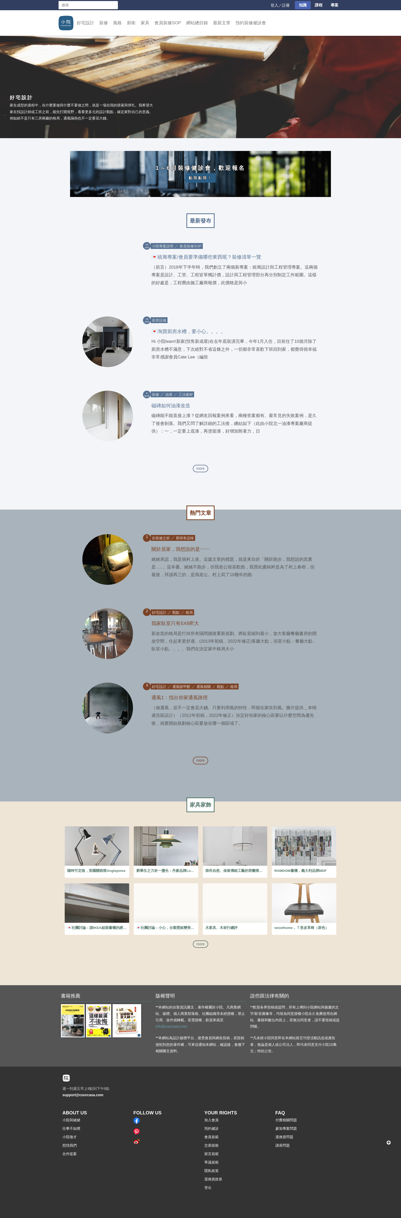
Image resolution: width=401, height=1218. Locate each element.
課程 (318, 5)
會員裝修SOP (167, 22)
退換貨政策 (213, 1179)
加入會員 (211, 1120)
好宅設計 (85, 22)
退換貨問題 (284, 1137)
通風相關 (203, 687)
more (200, 468)
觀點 (176, 612)
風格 (117, 22)
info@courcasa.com (171, 1026)
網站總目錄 (197, 22)
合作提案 (69, 1154)
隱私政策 (211, 1171)
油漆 (168, 394)
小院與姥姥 (71, 1120)
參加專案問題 (286, 1128)
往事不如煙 (71, 1128)
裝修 (103, 22)
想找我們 (69, 1145)
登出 (207, 1188)
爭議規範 (211, 1162)
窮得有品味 (185, 538)
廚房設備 (159, 320)
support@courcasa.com (82, 1095)
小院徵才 (69, 1137)
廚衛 (131, 22)
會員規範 (211, 1137)
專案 (334, 5)
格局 (189, 612)
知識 (303, 5)
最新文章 (221, 22)
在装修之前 (161, 538)
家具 (145, 22)
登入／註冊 (280, 5)
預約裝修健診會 (251, 22)
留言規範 (211, 1154)
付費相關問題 (286, 1120)
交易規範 (211, 1145)
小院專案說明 (162, 246)
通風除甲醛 (181, 687)
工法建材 (186, 394)
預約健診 (211, 1128)
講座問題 (282, 1145)
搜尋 (114, 5)
